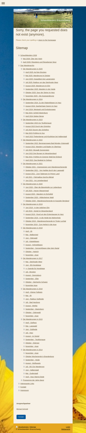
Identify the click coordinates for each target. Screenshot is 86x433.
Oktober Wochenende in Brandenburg (39, 356)
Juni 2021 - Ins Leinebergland (36, 181)
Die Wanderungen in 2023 (32, 120)
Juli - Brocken (30, 272)
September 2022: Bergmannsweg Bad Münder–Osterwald (47, 143)
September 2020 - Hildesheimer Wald (39, 197)
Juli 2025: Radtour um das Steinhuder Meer (41, 82)
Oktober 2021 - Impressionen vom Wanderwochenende (46, 167)
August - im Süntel (32, 336)
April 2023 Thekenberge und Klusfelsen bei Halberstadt (46, 137)
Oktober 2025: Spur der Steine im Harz (40, 93)
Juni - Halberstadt (32, 370)
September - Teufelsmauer (35, 340)
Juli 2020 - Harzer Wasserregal (37, 191)
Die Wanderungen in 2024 (32, 99)
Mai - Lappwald (31, 326)
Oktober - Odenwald (33, 312)
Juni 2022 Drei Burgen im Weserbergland (40, 153)
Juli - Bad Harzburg (32, 302)
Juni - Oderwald (31, 238)
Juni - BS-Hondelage (33, 265)
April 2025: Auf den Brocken (35, 72)
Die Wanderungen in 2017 (32, 258)
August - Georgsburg (33, 275)
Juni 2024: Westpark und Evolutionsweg (40, 109)
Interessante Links (27, 384)
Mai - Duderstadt (31, 373)
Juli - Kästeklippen (32, 241)
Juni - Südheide (31, 329)
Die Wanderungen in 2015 (32, 319)
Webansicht (65, 429)
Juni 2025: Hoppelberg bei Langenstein (40, 79)
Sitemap (33, 427)
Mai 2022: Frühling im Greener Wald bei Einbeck (43, 157)
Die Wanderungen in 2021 (32, 164)
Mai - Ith (28, 296)
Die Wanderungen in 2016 (32, 289)
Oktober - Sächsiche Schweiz (36, 282)
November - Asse (31, 255)
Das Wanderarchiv (27, 65)
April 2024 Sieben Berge (34, 116)
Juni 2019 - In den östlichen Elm (37, 208)
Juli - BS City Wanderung (34, 367)
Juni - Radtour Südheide (34, 299)
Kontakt (23, 387)
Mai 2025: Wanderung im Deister (37, 76)
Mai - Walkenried (31, 235)
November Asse (31, 285)
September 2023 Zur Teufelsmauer (38, 123)
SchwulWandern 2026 (28, 55)
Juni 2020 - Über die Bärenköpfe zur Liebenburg (43, 187)
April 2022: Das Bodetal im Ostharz (38, 160)
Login (68, 427)
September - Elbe (32, 279)
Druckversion (22, 427)
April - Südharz (31, 323)
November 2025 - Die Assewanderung (39, 96)
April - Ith (28, 231)
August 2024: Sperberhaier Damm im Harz (41, 106)
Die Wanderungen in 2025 (32, 69)
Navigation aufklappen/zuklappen (43, 3)
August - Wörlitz (31, 306)
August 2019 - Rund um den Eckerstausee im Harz (44, 214)
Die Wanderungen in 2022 (32, 140)
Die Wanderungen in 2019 (32, 204)
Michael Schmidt (22, 409)
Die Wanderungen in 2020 (32, 184)
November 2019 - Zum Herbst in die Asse (40, 225)
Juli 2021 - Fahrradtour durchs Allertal (39, 177)
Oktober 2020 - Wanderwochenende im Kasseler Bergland (47, 201)
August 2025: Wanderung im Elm (37, 86)
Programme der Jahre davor (33, 380)
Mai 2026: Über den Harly (32, 59)
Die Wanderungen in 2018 (32, 228)
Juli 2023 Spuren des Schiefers (37, 130)
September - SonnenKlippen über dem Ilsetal (42, 248)
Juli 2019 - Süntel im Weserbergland (39, 211)
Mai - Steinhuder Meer (33, 262)
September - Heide (32, 360)
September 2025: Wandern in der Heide (40, 89)
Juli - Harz (29, 333)
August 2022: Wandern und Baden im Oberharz (43, 147)
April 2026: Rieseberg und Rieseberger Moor (39, 62)
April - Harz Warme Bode (34, 377)
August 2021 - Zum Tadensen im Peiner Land (42, 174)
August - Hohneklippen (34, 245)
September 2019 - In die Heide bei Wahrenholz (43, 218)
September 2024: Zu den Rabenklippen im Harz (43, 103)
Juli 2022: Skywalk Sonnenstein (37, 150)
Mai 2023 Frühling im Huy (35, 133)
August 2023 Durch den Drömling (37, 126)
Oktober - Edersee (32, 343)
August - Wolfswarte (33, 363)
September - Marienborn (34, 309)
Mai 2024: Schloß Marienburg (36, 113)
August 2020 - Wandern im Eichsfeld (39, 194)
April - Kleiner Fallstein (33, 292)
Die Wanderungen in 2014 (32, 350)
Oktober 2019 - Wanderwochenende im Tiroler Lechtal (45, 221)
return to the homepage (47, 40)
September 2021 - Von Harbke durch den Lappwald (44, 170)
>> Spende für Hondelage (35, 268)
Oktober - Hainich (32, 252)
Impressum (24, 390)
